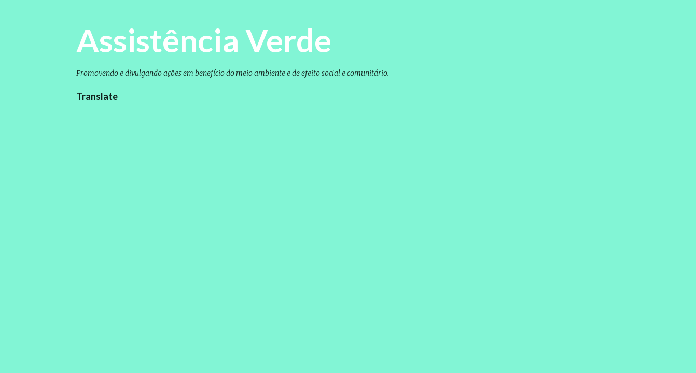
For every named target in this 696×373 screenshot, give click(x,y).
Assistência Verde (203, 40)
